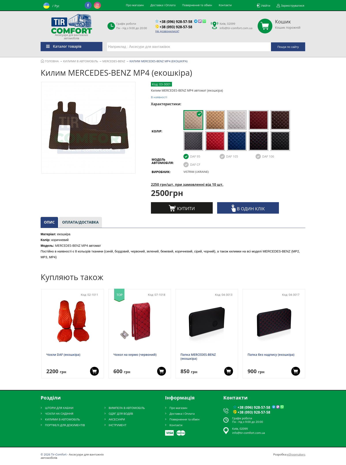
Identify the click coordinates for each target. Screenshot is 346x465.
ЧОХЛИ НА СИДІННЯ (59, 414)
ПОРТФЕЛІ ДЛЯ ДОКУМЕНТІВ (65, 425)
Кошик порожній (288, 24)
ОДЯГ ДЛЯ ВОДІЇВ (121, 414)
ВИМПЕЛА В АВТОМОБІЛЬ (127, 408)
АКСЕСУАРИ (117, 419)
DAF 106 (268, 156)
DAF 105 (232, 156)
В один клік (248, 208)
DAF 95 (195, 156)
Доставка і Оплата (162, 5)
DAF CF (195, 164)
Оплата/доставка (80, 222)
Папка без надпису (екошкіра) (271, 355)
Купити (182, 208)
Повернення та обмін (197, 5)
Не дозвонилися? (167, 31)
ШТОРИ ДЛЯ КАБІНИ (59, 408)
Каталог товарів (61, 46)
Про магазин (135, 5)
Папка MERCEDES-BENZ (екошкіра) (198, 357)
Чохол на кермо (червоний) (134, 355)
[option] (88, 128)
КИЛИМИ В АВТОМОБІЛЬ (62, 419)
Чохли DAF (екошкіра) (63, 355)
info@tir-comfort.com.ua (236, 28)
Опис (49, 222)
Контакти (225, 5)
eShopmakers (296, 454)
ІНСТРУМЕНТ (117, 425)
